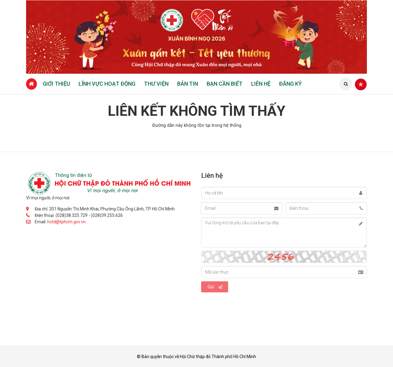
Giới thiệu (56, 83)
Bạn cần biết (225, 83)
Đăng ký (290, 83)
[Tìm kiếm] (346, 84)
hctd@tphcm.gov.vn (66, 222)
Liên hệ (260, 83)
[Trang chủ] (31, 84)
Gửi (215, 287)
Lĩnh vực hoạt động (107, 83)
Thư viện (156, 83)
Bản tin (187, 83)
